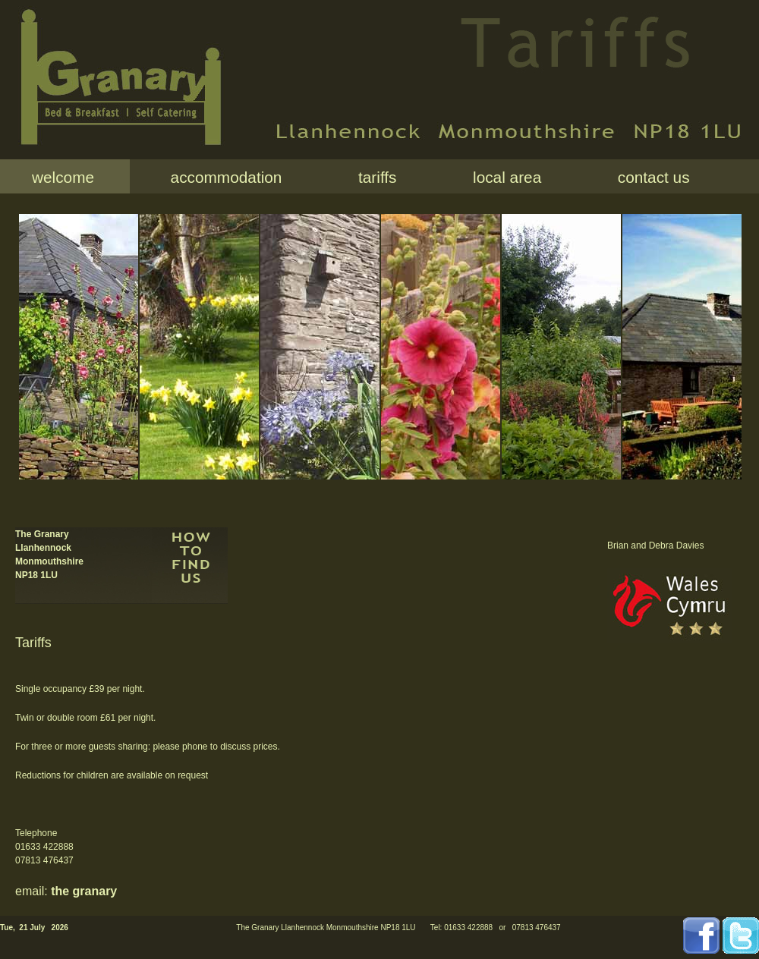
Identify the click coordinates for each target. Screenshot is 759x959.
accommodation (222, 177)
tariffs (372, 177)
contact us (649, 177)
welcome (63, 177)
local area (502, 177)
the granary (84, 891)
